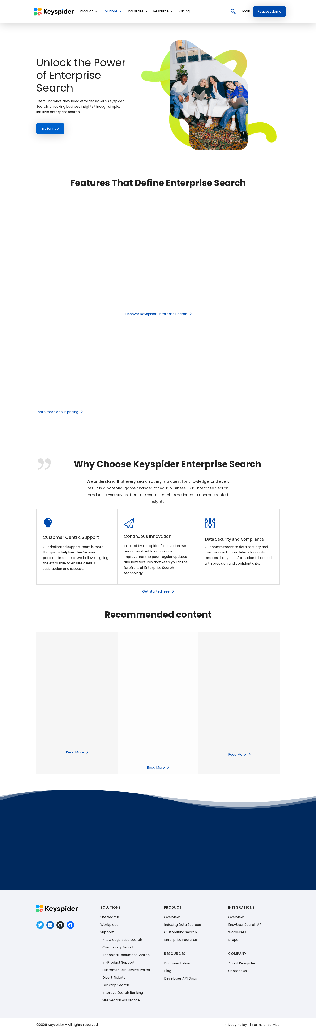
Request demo (269, 11)
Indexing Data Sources (182, 924)
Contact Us (237, 970)
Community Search (118, 947)
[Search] (233, 11)
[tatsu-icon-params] (211, 523)
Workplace (109, 924)
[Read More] (77, 752)
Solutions (112, 11)
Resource (163, 11)
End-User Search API (245, 924)
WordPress (237, 932)
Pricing (184, 11)
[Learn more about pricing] (59, 412)
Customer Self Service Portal (126, 970)
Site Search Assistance (121, 1000)
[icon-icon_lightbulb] (49, 523)
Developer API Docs (180, 978)
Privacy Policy (235, 1024)
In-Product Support (118, 962)
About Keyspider (241, 963)
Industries (137, 11)
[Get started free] (158, 591)
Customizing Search (180, 932)
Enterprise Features (180, 939)
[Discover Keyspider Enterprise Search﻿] (158, 314)
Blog (167, 970)
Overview (172, 917)
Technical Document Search (126, 954)
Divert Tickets (113, 977)
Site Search (109, 917)
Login (246, 11)
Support (107, 932)
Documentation (177, 963)
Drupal (233, 939)
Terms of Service (266, 1024)
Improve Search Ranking (122, 992)
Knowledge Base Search (122, 939)
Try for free (50, 128)
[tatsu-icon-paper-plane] (130, 523)
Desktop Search (115, 985)
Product (89, 11)
